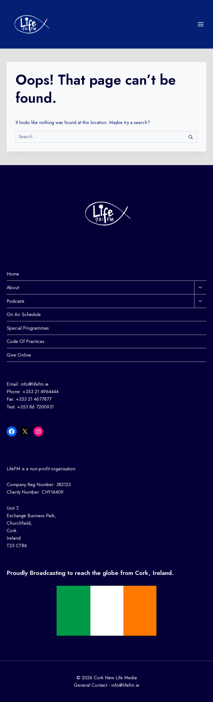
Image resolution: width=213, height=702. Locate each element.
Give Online (19, 355)
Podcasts (15, 301)
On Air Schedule (24, 314)
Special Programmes (28, 328)
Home (13, 274)
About (13, 287)
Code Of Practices (25, 341)
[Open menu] (200, 24)
